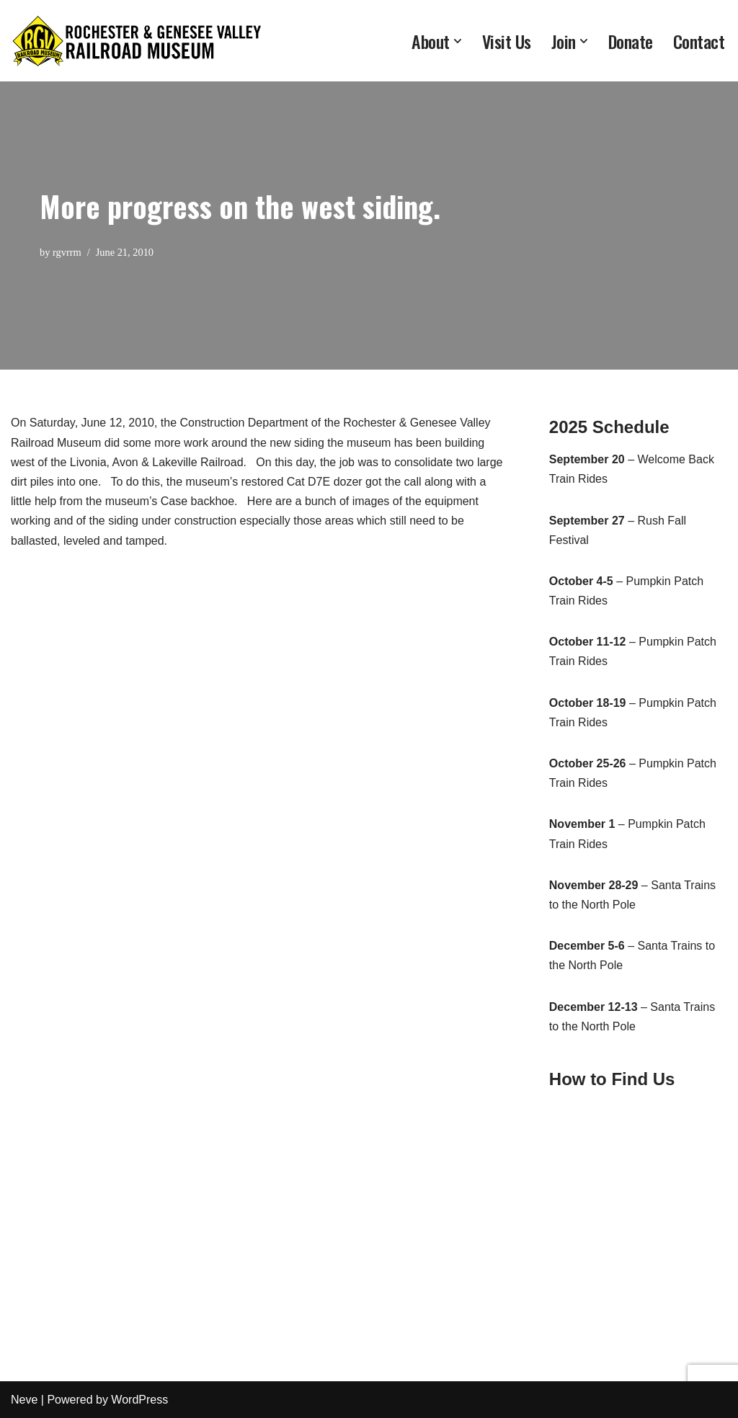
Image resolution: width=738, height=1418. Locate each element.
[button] (457, 41)
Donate (630, 41)
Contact (699, 41)
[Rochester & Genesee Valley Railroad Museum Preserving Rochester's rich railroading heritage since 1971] (137, 40)
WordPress (139, 1400)
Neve (24, 1400)
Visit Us (506, 41)
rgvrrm (67, 252)
